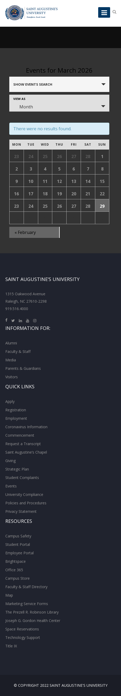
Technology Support (22, 637)
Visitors (11, 376)
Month (23, 107)
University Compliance (24, 494)
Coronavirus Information (26, 426)
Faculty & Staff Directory (26, 586)
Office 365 (14, 569)
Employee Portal (19, 552)
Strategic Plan (17, 469)
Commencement (19, 435)
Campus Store (17, 578)
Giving (10, 460)
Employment (16, 418)
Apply (10, 401)
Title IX (11, 645)
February (25, 232)
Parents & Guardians (23, 368)
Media (10, 359)
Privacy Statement (21, 511)
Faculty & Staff (18, 351)
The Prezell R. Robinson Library (32, 612)
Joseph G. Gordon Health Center (32, 620)
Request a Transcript (23, 443)
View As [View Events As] (19, 98)
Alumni (11, 342)
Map (9, 595)
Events (11, 485)
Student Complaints (22, 477)
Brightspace (15, 561)
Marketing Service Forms (26, 603)
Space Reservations (22, 629)
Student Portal (17, 544)
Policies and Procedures (25, 502)
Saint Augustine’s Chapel (26, 452)
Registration (15, 409)
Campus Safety (18, 535)
